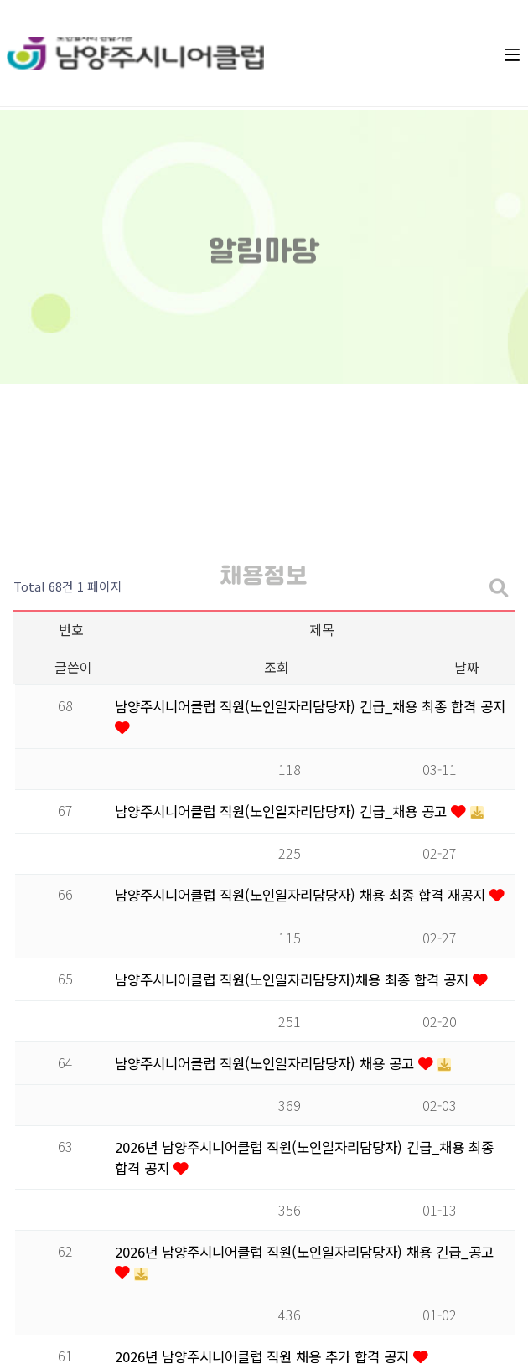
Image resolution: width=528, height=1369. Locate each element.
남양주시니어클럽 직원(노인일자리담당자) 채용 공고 (266, 1063)
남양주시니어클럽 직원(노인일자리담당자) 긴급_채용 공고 (283, 811)
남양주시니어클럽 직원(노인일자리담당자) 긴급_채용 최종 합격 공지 (310, 706)
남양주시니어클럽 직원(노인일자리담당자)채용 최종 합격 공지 (294, 979)
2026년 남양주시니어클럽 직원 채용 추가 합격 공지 (264, 1356)
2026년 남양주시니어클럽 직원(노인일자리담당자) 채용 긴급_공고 (304, 1252)
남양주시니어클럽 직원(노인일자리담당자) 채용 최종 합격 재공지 (302, 895)
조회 (276, 667)
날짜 (466, 667)
